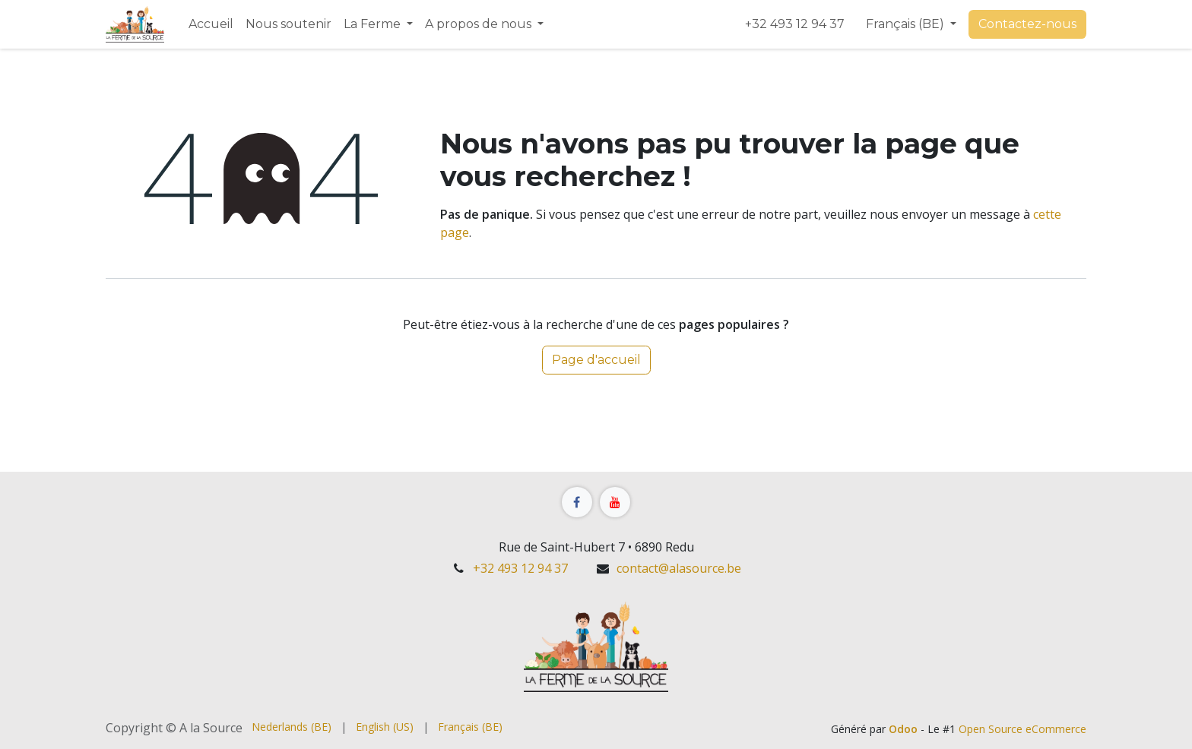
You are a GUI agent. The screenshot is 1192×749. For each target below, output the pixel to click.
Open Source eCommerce (1022, 729)
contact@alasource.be (679, 568)
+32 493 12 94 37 (796, 24)
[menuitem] (210, 24)
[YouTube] (615, 502)
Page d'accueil (596, 359)
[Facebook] (577, 502)
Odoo (905, 729)
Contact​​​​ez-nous (1027, 24)
